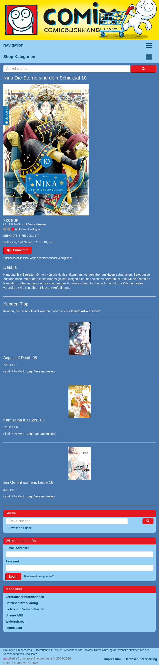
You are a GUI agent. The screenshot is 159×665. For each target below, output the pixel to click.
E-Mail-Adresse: (17, 548)
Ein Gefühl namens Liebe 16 (28, 482)
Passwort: (12, 561)
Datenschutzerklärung (141, 659)
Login (13, 576)
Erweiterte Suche (20, 528)
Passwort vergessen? (39, 576)
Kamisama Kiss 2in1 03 (24, 420)
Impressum (112, 659)
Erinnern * (17, 250)
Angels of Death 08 (20, 358)
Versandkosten (37, 224)
